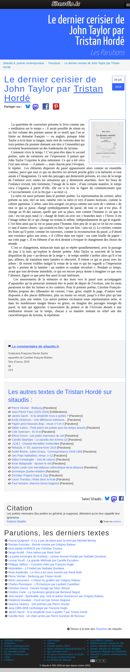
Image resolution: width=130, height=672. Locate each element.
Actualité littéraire (13, 640)
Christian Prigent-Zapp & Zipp (30, 475)
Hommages (53, 640)
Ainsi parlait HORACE (35, 548)
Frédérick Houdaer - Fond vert (39, 600)
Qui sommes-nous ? (58, 651)
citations (117, 521)
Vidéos (51, 643)
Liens (7, 657)
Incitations (10, 643)
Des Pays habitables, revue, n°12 (32, 455)
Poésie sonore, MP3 (58, 646)
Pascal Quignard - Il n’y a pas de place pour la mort (52, 540)
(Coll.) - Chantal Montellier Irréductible (35, 443)
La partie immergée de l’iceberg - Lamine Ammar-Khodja (57, 556)
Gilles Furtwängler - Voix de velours (33, 459)
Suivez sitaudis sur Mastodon (106, 646)
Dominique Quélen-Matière (28, 471)
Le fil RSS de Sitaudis (59, 659)
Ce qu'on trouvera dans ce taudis (65, 654)
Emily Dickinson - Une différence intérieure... (39, 419)
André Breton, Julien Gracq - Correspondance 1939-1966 (47, 451)
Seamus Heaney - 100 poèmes (39, 604)
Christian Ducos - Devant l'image (39, 588)
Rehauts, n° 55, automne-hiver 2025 (34, 447)
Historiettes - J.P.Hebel (36, 568)
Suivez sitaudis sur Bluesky (105, 648)
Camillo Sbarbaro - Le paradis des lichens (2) (40, 439)
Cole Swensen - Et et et (26, 431)
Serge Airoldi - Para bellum (34, 552)
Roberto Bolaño (16, 521)
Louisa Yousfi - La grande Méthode (43, 560)
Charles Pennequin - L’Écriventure (43, 584)
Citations (9, 659)
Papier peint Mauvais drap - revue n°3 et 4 (38, 423)
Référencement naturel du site (107, 643)
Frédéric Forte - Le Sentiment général (44, 592)
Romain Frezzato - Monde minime (42, 544)
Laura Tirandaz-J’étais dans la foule (34, 479)
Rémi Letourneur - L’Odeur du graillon (44, 580)
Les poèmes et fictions (16, 648)
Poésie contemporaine (16, 646)
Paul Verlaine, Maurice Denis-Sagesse (35, 483)
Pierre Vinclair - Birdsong (27, 407)
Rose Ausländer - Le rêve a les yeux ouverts (45, 572)
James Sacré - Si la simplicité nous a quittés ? (40, 415)
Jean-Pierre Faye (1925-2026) (30, 411)
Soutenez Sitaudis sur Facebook (108, 651)
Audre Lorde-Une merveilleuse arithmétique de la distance (47, 467)
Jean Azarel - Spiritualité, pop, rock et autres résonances (56, 596)
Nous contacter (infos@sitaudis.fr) (66, 648)
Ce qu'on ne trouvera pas (61, 657)
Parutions (102, 628)
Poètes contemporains (16, 654)
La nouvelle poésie (14, 651)
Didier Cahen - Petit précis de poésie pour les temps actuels (49, 427)
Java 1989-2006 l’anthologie (37, 608)
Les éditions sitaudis (101, 640)
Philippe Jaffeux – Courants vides (41, 564)
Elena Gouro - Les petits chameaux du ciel (38, 435)
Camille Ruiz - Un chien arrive (46, 616)
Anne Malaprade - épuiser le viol (31, 463)
